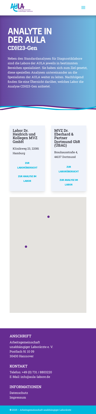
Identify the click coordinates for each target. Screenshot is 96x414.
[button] (26, 247)
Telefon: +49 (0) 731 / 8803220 (31, 372)
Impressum (18, 397)
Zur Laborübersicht (27, 165)
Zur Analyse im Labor (27, 178)
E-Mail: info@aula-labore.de (30, 377)
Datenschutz (19, 393)
